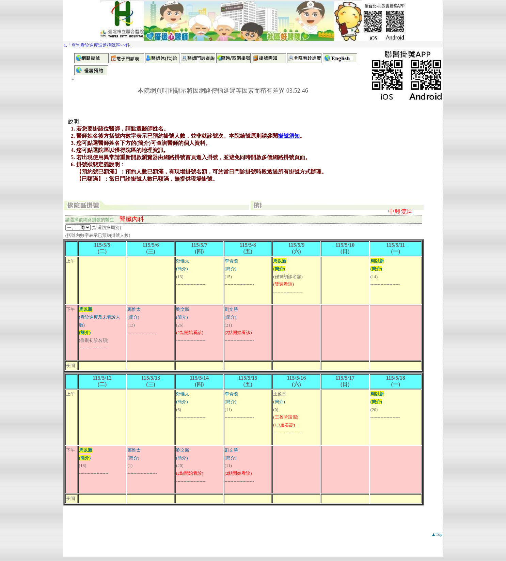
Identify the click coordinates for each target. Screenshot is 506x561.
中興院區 (400, 211)
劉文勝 (182, 309)
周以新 (279, 260)
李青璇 (231, 260)
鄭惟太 (182, 260)
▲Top (437, 534)
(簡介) (182, 268)
